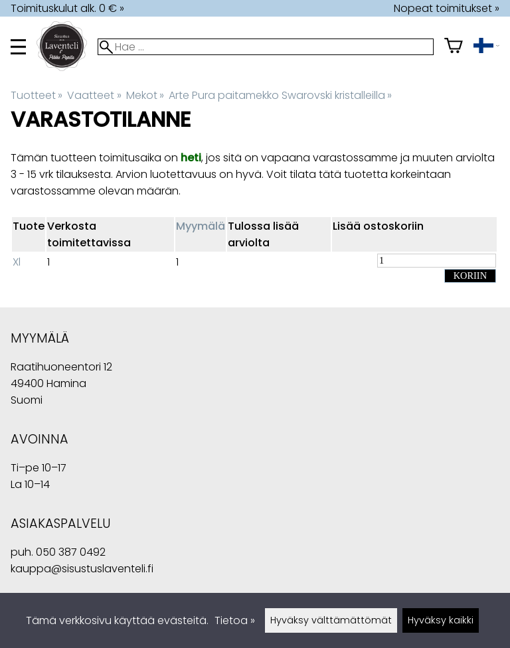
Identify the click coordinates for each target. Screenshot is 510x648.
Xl (17, 262)
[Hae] (266, 47)
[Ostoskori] (453, 47)
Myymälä (200, 226)
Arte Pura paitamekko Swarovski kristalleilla (280, 95)
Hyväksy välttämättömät (331, 620)
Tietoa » (234, 620)
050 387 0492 (71, 552)
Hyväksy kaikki (440, 620)
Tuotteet (36, 95)
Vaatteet (94, 95)
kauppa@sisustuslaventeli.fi (82, 568)
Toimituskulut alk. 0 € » (67, 8)
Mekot (145, 95)
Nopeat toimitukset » (446, 8)
